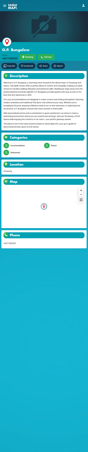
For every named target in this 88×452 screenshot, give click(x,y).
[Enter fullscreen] (81, 200)
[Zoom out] (81, 194)
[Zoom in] (81, 190)
